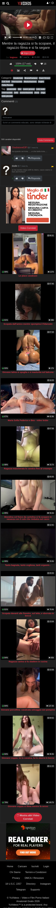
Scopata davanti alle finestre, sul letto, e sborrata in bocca (28, 614)
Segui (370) (27, 53)
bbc (19, 89)
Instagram (45, 884)
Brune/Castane (31, 78)
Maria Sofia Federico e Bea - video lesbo (28, 420)
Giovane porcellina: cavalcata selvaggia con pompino (28, 710)
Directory (31, 884)
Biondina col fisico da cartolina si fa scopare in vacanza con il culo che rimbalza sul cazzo (28, 518)
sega (43, 93)
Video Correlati (28, 228)
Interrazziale (17, 82)
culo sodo (40, 89)
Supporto (35, 889)
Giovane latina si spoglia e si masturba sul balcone (28, 372)
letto (16, 93)
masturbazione (26, 93)
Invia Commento (45, 140)
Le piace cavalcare (28, 276)
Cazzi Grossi (44, 78)
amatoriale (11, 89)
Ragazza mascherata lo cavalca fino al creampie (28, 468)
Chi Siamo (15, 872)
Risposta (34, 158)
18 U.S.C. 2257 (13, 884)
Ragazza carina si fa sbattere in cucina (28, 661)
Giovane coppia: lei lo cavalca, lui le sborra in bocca (28, 758)
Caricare (22, 866)
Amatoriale (18, 78)
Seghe (41, 82)
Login (46, 866)
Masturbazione (30, 82)
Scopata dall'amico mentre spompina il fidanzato (28, 324)
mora (37, 93)
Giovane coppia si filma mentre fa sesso (28, 806)
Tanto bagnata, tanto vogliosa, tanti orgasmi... (28, 565)
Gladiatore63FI (19, 147)
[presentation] (23, 131)
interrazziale (7, 93)
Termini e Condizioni (35, 872)
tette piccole (7, 96)
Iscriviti (35, 866)
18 (43, 64)
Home (10, 866)
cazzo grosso (28, 89)
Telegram (21, 889)
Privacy (16, 878)
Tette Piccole (7, 85)
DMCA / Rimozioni (34, 878)
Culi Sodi (6, 82)
